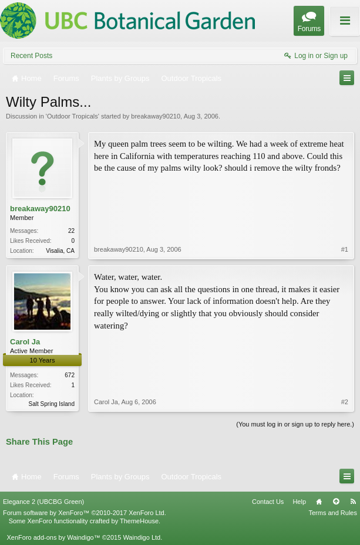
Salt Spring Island (52, 404)
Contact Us (268, 501)
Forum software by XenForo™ (84, 512)
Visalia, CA (60, 251)
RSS (353, 501)
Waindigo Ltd (141, 537)
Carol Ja (25, 341)
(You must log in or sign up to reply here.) (295, 424)
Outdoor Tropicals (72, 116)
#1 (344, 249)
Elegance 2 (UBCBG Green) (43, 501)
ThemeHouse (139, 520)
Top (336, 501)
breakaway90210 (155, 116)
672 (70, 375)
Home (319, 501)
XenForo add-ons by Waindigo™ (53, 537)
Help (299, 501)
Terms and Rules (332, 512)
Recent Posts (31, 56)
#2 (344, 401)
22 (71, 231)
